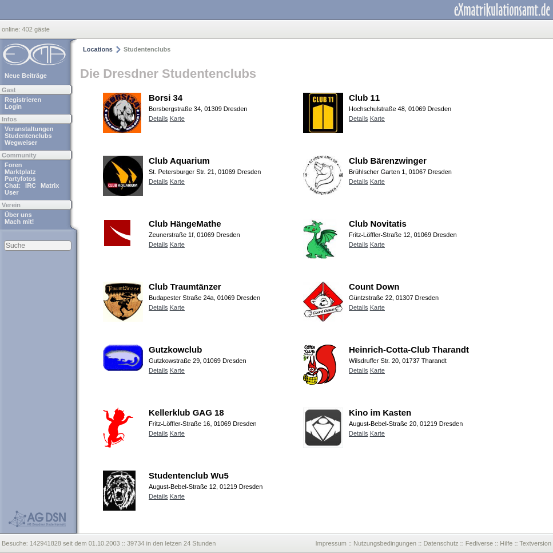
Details (158, 118)
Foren (13, 164)
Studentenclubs (28, 135)
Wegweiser (21, 142)
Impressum (330, 543)
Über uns (18, 214)
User (11, 192)
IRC (30, 185)
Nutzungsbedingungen (384, 543)
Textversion (535, 543)
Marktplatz (20, 171)
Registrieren (23, 99)
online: (12, 29)
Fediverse (479, 543)
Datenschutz (440, 543)
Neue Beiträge (26, 75)
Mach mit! (19, 221)
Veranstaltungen (29, 128)
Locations (98, 49)
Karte (177, 118)
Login (13, 106)
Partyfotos (20, 178)
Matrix (50, 185)
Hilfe (506, 543)
